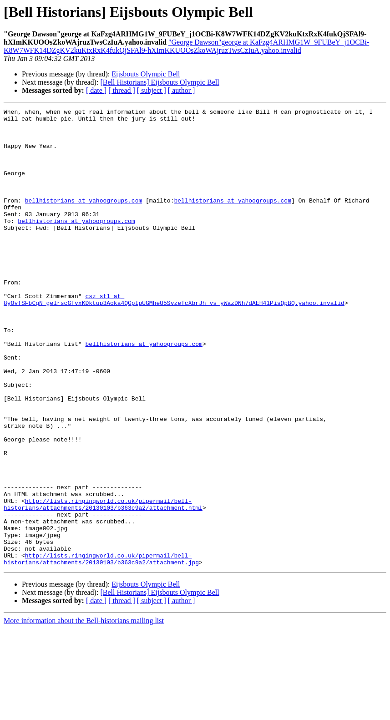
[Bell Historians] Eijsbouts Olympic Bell (159, 82)
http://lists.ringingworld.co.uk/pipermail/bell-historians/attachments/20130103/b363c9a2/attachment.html (103, 584)
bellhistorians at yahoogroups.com (83, 219)
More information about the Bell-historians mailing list (84, 712)
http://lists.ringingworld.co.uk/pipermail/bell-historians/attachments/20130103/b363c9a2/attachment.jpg (101, 649)
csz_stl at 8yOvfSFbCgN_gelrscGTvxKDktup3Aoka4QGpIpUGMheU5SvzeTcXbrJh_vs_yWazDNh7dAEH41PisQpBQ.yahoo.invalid (174, 338)
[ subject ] (151, 90)
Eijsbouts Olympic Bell (145, 74)
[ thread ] (121, 90)
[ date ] (96, 90)
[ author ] (181, 90)
